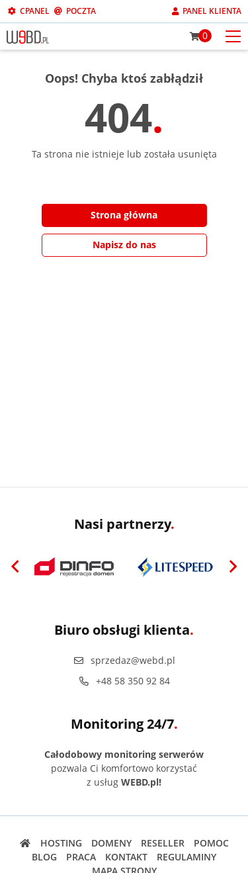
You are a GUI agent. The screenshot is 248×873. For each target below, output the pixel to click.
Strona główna (124, 214)
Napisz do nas (124, 244)
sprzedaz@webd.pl (124, 660)
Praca (81, 856)
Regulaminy (186, 856)
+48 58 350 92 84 (124, 680)
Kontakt (126, 856)
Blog (44, 856)
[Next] (232, 567)
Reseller (163, 843)
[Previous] (15, 567)
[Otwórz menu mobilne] (233, 35)
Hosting (61, 843)
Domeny (111, 843)
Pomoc (211, 843)
